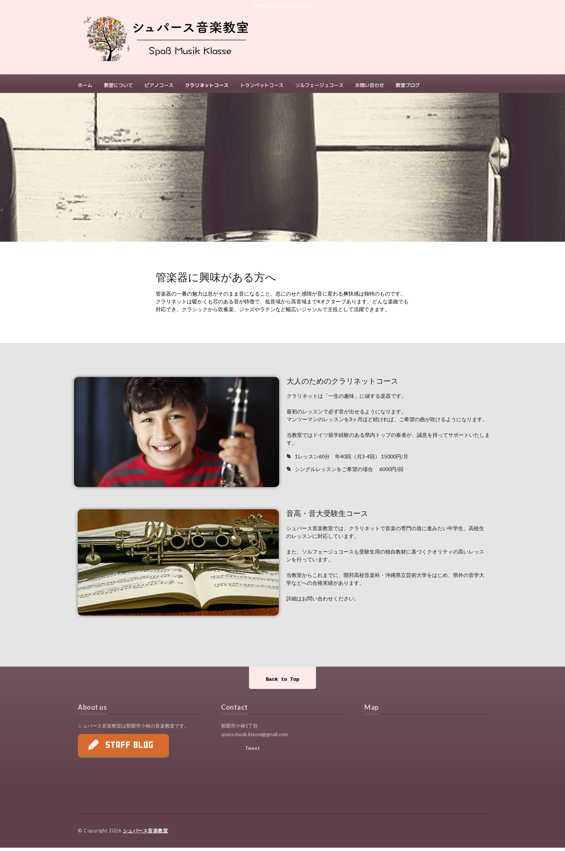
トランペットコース (262, 85)
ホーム (85, 85)
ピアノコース (158, 85)
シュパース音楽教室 (145, 834)
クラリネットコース (207, 85)
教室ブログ (408, 85)
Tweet (252, 752)
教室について (118, 85)
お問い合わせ (369, 85)
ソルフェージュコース (319, 85)
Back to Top (282, 683)
